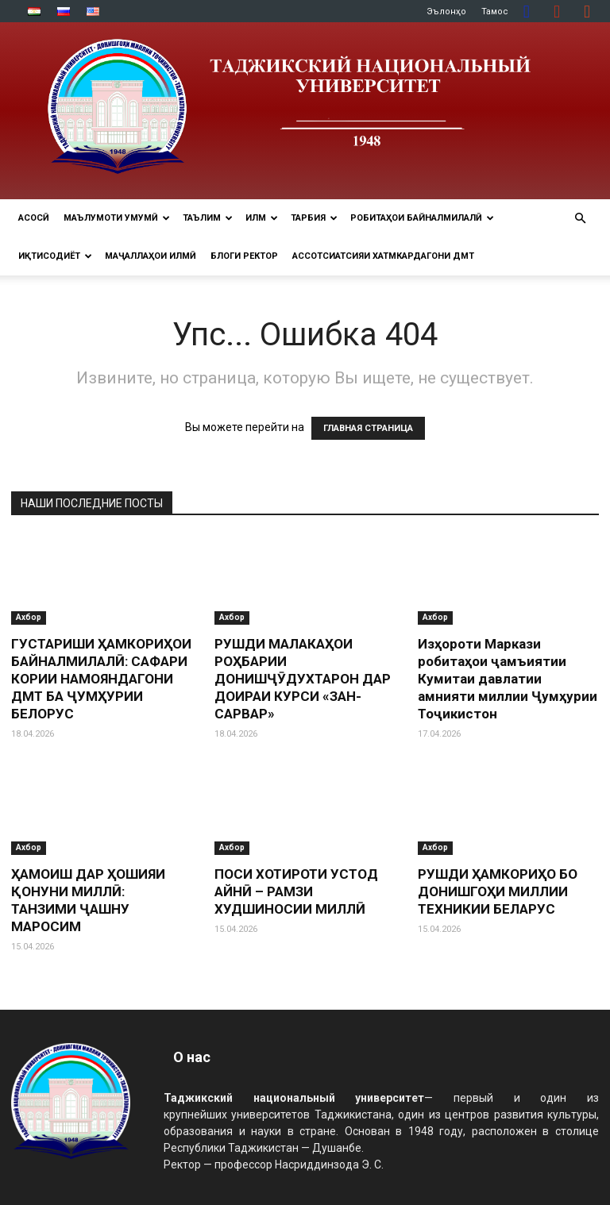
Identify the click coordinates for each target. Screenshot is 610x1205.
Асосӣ (33, 218)
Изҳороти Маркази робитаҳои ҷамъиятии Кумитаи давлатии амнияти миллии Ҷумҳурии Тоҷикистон (507, 679)
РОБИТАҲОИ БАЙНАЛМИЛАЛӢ (422, 218)
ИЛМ (261, 218)
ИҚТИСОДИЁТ (55, 256)
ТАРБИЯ (314, 218)
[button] (580, 218)
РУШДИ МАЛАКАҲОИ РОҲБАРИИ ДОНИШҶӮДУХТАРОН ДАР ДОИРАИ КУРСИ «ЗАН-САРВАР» (302, 679)
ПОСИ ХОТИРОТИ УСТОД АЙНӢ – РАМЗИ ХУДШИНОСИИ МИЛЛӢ (296, 891)
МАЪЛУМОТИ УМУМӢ (117, 218)
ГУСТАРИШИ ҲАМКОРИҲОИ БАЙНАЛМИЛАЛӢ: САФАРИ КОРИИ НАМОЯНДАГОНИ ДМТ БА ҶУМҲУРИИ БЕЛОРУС (101, 679)
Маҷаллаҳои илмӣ (150, 256)
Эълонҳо (446, 11)
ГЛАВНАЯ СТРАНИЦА (368, 428)
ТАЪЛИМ (208, 218)
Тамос (494, 11)
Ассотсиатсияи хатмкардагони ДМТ (383, 256)
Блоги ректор (244, 256)
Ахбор (28, 617)
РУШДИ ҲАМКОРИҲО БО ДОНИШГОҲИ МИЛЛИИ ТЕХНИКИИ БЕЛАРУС (497, 891)
